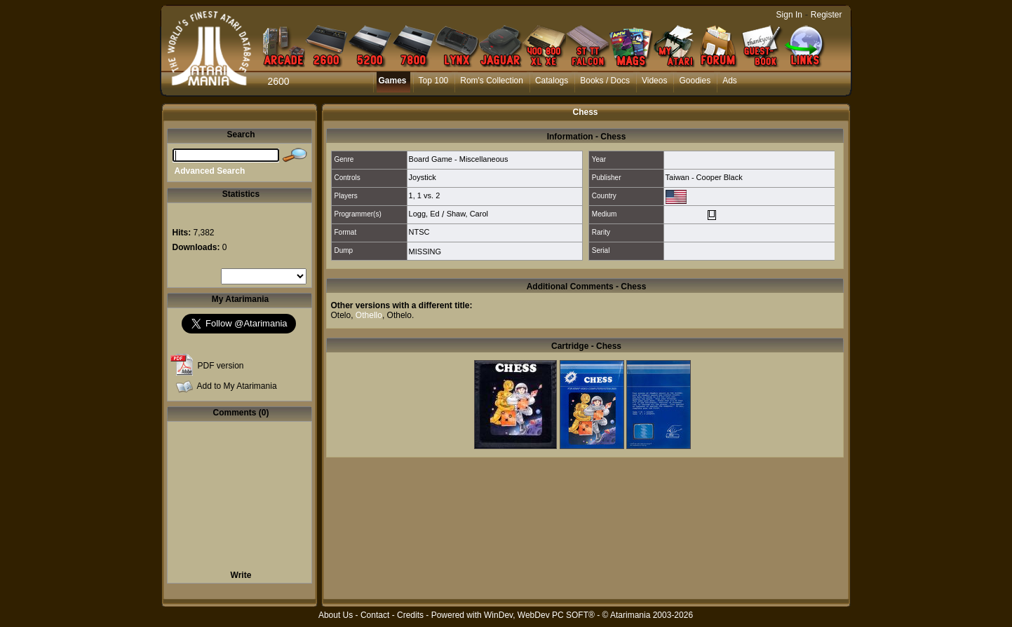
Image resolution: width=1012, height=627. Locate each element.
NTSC (419, 232)
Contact (374, 615)
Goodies (694, 80)
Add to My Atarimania (237, 386)
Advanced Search (210, 171)
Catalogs (551, 80)
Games (393, 80)
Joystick (422, 177)
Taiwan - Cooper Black (704, 177)
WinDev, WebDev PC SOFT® (539, 615)
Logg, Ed (424, 213)
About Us (335, 615)
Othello (369, 315)
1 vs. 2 (428, 195)
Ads (729, 80)
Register (826, 15)
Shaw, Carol (467, 213)
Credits (410, 615)
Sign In (789, 15)
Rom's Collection (491, 80)
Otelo (341, 315)
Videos (654, 80)
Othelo (399, 315)
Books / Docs (605, 80)
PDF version (221, 366)
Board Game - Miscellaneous (458, 159)
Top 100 (434, 80)
